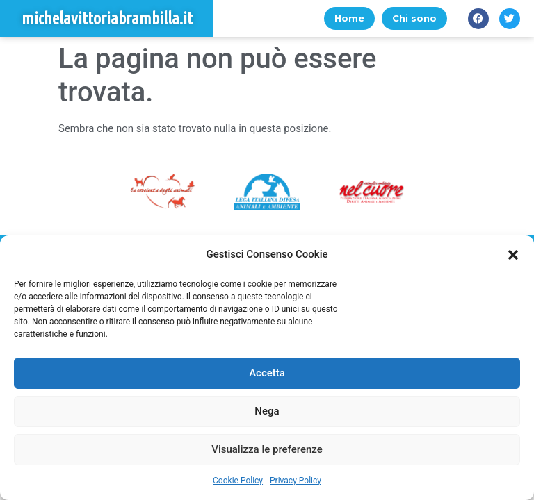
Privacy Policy (295, 480)
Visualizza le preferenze (267, 449)
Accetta (267, 373)
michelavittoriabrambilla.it (107, 18)
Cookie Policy (238, 480)
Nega (266, 411)
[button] (513, 255)
